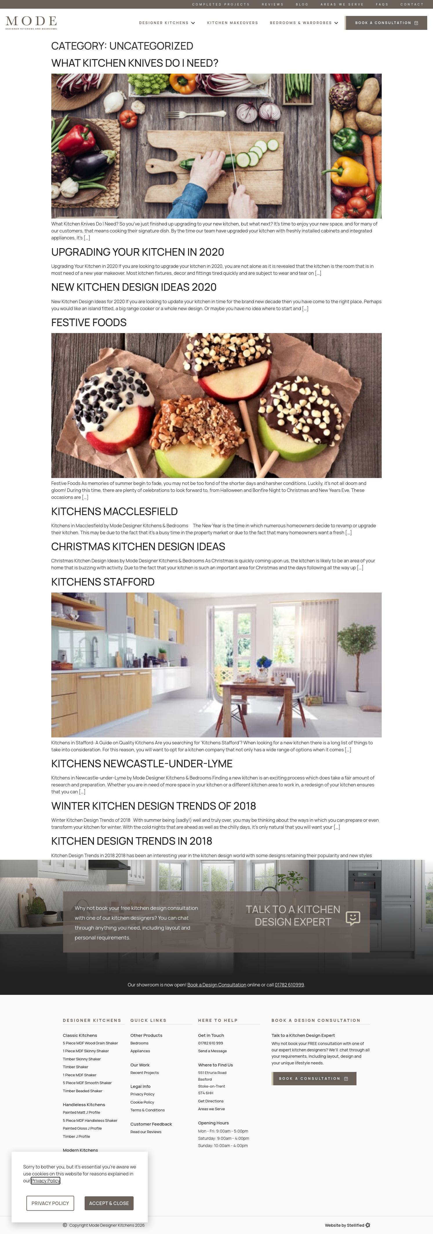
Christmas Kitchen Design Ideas (138, 546)
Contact (412, 4)
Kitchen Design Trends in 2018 (131, 841)
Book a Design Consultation (217, 985)
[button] (167, 22)
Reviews (273, 4)
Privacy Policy (45, 1180)
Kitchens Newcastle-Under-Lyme (142, 763)
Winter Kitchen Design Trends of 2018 (153, 806)
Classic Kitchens (80, 1035)
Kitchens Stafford (103, 582)
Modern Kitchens (80, 1150)
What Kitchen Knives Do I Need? (135, 63)
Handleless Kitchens (84, 1105)
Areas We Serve (343, 4)
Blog (302, 4)
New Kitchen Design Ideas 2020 (134, 287)
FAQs (382, 4)
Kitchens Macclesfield (114, 511)
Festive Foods (89, 322)
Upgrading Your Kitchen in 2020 (137, 252)
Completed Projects (221, 4)
